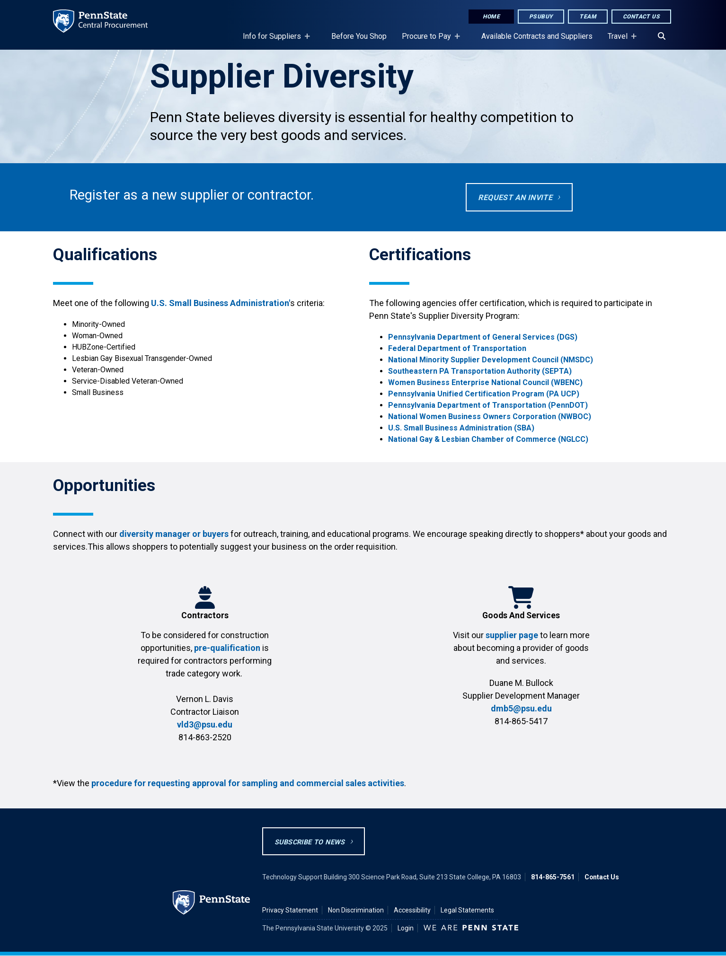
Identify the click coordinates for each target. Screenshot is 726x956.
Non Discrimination (356, 910)
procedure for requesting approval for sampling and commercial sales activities (247, 783)
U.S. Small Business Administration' (220, 303)
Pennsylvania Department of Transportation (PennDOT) (489, 405)
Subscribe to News (309, 842)
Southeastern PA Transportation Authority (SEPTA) (481, 371)
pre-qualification (227, 648)
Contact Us (641, 16)
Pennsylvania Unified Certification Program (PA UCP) (483, 393)
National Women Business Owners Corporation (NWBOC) (490, 416)
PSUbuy (541, 16)
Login (406, 928)
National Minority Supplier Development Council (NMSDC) (491, 359)
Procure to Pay (428, 41)
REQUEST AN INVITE (515, 197)
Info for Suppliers (273, 41)
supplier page (512, 635)
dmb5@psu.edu (521, 708)
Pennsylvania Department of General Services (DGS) (482, 337)
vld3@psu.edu (204, 724)
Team (587, 16)
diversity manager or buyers (174, 534)
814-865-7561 (553, 877)
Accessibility (412, 910)
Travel (619, 41)
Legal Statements (467, 910)
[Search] (661, 36)
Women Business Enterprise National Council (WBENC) (485, 382)
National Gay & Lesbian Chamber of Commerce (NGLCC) (488, 439)
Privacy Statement (290, 910)
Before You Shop (359, 36)
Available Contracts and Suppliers (537, 36)
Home (491, 16)
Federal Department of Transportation (457, 348)
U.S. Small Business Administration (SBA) (462, 427)
